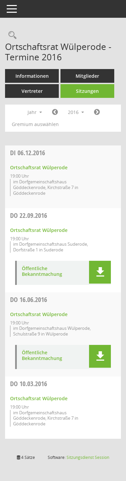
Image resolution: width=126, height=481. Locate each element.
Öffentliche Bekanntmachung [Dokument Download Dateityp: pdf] (42, 271)
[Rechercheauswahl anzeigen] (10, 35)
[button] (100, 272)
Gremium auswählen (35, 124)
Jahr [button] (35, 112)
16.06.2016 (28, 299)
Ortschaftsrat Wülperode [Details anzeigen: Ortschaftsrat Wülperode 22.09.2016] (39, 230)
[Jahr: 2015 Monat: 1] (55, 112)
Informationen (32, 76)
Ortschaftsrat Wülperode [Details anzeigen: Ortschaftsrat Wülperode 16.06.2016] (39, 314)
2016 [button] (76, 112)
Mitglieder (87, 76)
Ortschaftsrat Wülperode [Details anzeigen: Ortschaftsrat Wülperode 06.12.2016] (39, 167)
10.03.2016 (28, 383)
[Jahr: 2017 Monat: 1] (97, 112)
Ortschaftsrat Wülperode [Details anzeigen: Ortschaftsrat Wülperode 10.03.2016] (39, 398)
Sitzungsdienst (88, 457)
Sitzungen (87, 91)
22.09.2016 (28, 215)
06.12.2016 (27, 152)
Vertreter (32, 91)
